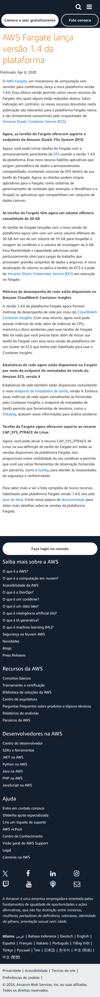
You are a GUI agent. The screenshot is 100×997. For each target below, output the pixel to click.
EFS (56, 154)
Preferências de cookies (21, 977)
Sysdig (43, 470)
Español (9, 943)
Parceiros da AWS (16, 720)
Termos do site (63, 970)
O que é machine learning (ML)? (28, 627)
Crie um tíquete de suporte (24, 822)
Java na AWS (13, 771)
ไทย (37, 950)
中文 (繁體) (11, 957)
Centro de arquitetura (20, 699)
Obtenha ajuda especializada (25, 815)
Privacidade (12, 970)
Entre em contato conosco (23, 808)
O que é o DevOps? (18, 592)
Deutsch (66, 936)
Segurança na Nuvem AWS (24, 634)
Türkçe (8, 950)
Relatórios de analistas (21, 713)
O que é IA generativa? (21, 620)
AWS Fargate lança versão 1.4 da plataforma (38, 48)
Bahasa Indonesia (42, 936)
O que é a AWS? (15, 571)
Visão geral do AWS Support (25, 843)
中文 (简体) (83, 950)
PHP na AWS (13, 778)
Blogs (7, 648)
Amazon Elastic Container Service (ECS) (34, 121)
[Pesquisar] (78, 6)
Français (25, 943)
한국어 (64, 950)
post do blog (13, 499)
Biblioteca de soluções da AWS (27, 692)
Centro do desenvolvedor (23, 743)
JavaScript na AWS (17, 785)
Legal (7, 850)
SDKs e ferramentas (18, 750)
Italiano (42, 943)
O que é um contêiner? (21, 599)
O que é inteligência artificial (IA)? (30, 613)
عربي (20, 936)
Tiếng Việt (81, 943)
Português (60, 943)
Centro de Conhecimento (23, 836)
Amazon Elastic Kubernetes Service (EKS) (40, 273)
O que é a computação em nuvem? (30, 578)
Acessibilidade (36, 970)
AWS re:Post (12, 829)
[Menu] (89, 6)
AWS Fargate (16, 81)
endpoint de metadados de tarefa (41, 391)
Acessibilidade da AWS (21, 585)
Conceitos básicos (17, 678)
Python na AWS (15, 764)
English (83, 936)
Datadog (9, 414)
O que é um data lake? (21, 606)
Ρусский (23, 950)
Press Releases (14, 655)
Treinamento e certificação (24, 685)
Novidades (11, 641)
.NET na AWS (13, 757)
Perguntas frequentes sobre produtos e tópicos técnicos (47, 706)
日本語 (49, 950)
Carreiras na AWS (16, 857)
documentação (73, 499)
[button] (30, 20)
